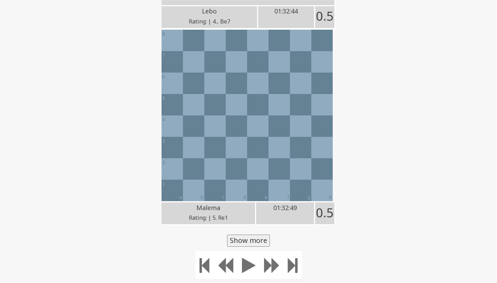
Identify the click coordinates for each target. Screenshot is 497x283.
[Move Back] (225, 265)
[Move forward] (272, 265)
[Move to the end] (293, 265)
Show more (248, 240)
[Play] (248, 265)
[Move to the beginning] (204, 265)
